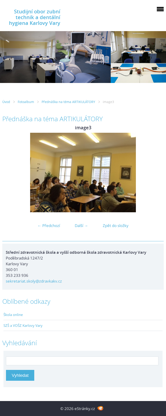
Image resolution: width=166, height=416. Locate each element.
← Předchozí (48, 225)
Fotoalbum (26, 102)
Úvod (6, 102)
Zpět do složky (116, 225)
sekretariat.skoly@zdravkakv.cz (34, 281)
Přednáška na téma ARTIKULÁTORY (68, 102)
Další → (81, 225)
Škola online (13, 314)
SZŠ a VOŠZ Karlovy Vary (23, 325)
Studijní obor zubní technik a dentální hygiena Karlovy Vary (34, 17)
